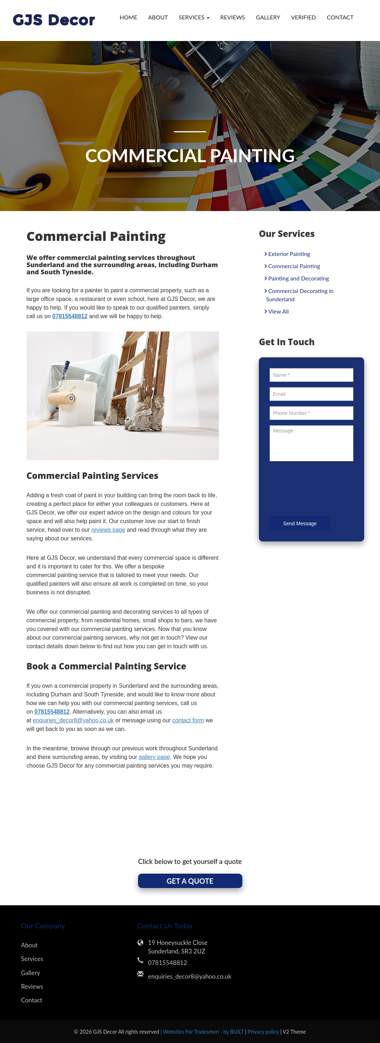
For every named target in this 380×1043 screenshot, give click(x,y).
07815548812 (167, 962)
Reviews (232, 17)
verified (303, 17)
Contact (340, 17)
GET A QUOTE (190, 881)
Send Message (299, 523)
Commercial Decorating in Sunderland (300, 294)
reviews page (108, 530)
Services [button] (194, 17)
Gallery (268, 17)
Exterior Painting (289, 253)
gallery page (154, 757)
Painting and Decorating (298, 278)
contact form (188, 720)
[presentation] (324, 490)
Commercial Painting (294, 265)
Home (128, 17)
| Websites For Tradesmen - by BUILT (202, 1032)
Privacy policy (264, 1032)
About (158, 17)
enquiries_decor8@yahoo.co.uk (73, 720)
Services (32, 958)
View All (278, 311)
